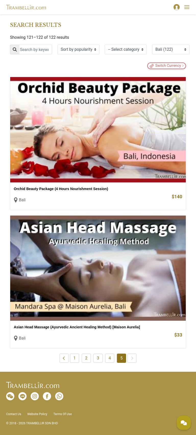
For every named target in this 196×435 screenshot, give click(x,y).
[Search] (31, 49)
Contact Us (13, 414)
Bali (22, 199)
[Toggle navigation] (187, 7)
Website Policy (37, 414)
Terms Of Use (62, 414)
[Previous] (64, 358)
